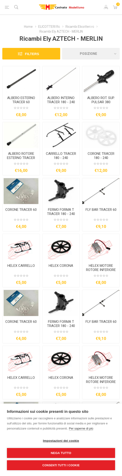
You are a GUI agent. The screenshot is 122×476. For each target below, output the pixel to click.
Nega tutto (61, 453)
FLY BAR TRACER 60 (101, 210)
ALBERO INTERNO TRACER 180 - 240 (61, 100)
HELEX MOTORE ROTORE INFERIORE (101, 268)
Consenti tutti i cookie (61, 465)
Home (28, 26)
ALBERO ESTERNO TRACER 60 (21, 100)
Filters (32, 54)
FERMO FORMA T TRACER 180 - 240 (61, 212)
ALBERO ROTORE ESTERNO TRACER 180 (21, 158)
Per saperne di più (81, 428)
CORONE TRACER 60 (21, 210)
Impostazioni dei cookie (61, 440)
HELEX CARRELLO (21, 266)
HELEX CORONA (61, 266)
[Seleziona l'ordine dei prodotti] (91, 53)
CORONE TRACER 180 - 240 (101, 156)
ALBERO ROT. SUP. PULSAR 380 (101, 100)
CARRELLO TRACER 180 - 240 (61, 156)
